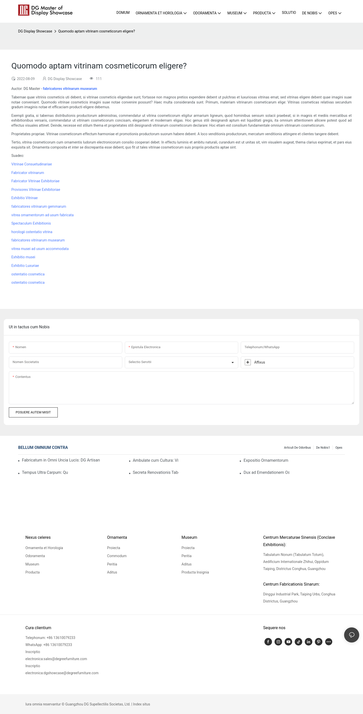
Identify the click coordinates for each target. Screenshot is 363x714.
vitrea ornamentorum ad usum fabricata (42, 215)
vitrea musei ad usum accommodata (40, 249)
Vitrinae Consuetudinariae (31, 164)
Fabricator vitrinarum (27, 173)
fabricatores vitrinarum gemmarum (38, 206)
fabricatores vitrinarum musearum (38, 240)
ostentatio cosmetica (28, 274)
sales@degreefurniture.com (65, 659)
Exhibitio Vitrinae (24, 198)
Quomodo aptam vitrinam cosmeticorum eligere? (96, 31)
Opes (338, 447)
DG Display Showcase (35, 31)
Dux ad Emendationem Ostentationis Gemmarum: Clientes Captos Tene (266, 472)
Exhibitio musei (23, 257)
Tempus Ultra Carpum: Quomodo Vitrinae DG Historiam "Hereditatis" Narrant (45, 472)
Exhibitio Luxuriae (25, 266)
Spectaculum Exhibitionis (31, 223)
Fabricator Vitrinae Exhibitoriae (35, 181)
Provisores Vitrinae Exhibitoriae (35, 190)
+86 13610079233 (61, 638)
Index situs (141, 704)
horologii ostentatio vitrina (31, 232)
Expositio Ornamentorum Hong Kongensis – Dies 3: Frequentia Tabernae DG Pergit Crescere (266, 460)
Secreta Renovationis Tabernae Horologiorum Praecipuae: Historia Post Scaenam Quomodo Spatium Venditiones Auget (156, 472)
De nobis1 (323, 447)
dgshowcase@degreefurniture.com (71, 673)
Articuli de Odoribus (297, 447)
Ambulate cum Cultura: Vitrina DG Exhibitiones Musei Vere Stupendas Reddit (156, 460)
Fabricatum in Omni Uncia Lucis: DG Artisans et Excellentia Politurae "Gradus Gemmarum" (61, 460)
